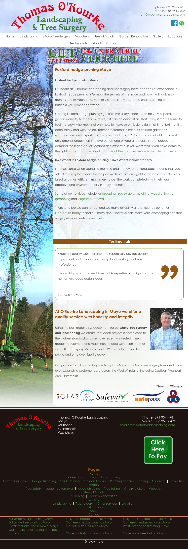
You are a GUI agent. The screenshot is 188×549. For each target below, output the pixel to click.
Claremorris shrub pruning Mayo (89, 533)
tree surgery (125, 193)
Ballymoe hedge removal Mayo (89, 518)
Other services (107, 503)
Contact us (63, 213)
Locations (175, 36)
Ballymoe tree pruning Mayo (29, 522)
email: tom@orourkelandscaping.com (147, 425)
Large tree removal (59, 488)
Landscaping (29, 36)
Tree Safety (34, 488)
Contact (112, 43)
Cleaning (158, 481)
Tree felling (112, 488)
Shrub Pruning (70, 481)
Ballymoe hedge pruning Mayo (31, 518)
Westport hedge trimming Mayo (146, 526)
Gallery (158, 36)
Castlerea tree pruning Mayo (87, 526)
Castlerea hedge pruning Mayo (89, 522)
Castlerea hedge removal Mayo (146, 522)
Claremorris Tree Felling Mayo (144, 533)
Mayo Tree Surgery (56, 36)
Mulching (77, 496)
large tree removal (91, 199)
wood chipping (162, 193)
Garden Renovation (133, 36)
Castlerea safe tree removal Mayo (33, 526)
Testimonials (78, 43)
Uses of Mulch (104, 36)
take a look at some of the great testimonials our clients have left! (131, 151)
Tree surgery (84, 503)
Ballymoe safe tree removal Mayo (147, 518)
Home (10, 36)
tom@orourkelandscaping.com (162, 14)
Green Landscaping (82, 477)
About (96, 43)
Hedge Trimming (44, 481)
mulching (143, 193)
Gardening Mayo (15, 481)
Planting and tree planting (129, 481)
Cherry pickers (134, 488)
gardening (62, 199)
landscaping (107, 193)
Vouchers (82, 36)
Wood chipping (88, 488)
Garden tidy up (95, 481)
